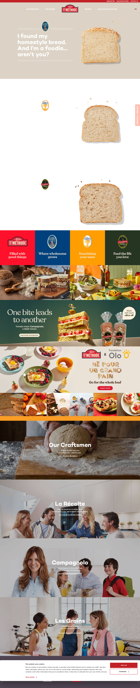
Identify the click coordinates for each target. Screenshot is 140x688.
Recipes (45, 664)
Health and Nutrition (49, 666)
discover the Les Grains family (70, 633)
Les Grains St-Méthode (22, 664)
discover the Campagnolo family (70, 573)
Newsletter (111, 1)
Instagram (82, 662)
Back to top (124, 662)
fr (136, 9)
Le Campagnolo (19, 666)
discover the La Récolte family (70, 515)
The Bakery (46, 662)
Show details (30, 684)
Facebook (74, 662)
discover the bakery (70, 456)
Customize (124, 678)
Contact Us (134, 1)
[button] (32, 9)
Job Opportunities (122, 1)
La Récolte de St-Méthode (23, 662)
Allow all (124, 672)
